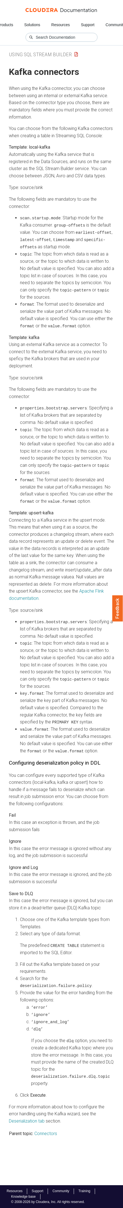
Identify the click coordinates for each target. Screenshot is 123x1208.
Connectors (45, 1130)
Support (87, 25)
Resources (60, 25)
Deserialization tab (27, 1117)
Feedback (117, 608)
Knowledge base (23, 1197)
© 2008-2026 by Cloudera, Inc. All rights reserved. (48, 1202)
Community (60, 1191)
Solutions (32, 25)
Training (84, 1191)
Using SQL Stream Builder (40, 54)
